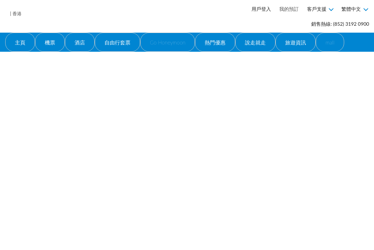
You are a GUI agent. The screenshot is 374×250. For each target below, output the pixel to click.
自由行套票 (117, 42)
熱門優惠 (215, 42)
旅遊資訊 (295, 42)
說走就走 (255, 42)
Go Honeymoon (167, 42)
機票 (50, 42)
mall (329, 42)
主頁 (20, 42)
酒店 (80, 42)
